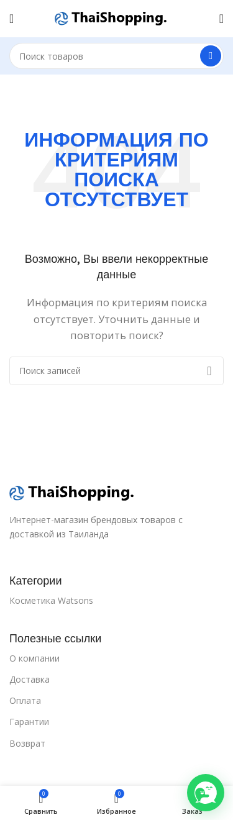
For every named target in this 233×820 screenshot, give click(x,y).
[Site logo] (111, 17)
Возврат (27, 743)
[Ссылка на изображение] (71, 492)
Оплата (25, 700)
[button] (205, 792)
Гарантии (29, 721)
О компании (34, 658)
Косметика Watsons (51, 600)
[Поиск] (116, 56)
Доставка (29, 679)
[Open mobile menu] (11, 18)
